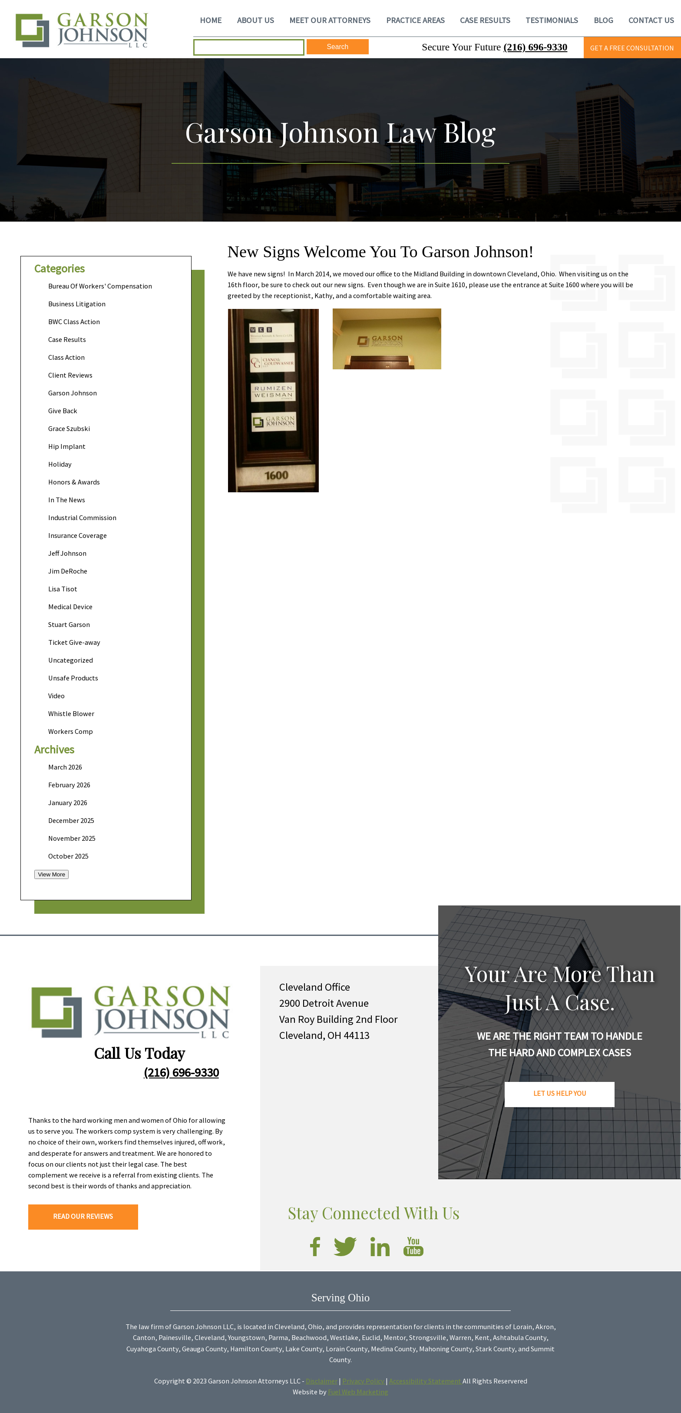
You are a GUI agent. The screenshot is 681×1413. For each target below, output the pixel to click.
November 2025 (72, 838)
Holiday (60, 464)
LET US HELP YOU (559, 1093)
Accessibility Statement (426, 1381)
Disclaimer (321, 1381)
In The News (66, 499)
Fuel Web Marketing (358, 1391)
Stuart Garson (69, 624)
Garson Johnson (72, 392)
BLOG (603, 20)
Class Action (66, 357)
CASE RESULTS (485, 20)
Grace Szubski (69, 428)
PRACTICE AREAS (415, 20)
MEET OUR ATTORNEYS (329, 20)
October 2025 (68, 856)
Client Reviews (70, 375)
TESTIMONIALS (552, 20)
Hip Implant (67, 446)
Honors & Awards (74, 482)
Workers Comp (70, 731)
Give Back (62, 410)
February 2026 (69, 784)
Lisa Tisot (62, 588)
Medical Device (70, 606)
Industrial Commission (82, 517)
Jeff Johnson (67, 553)
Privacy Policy (364, 1381)
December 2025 (71, 820)
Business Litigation (77, 303)
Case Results (67, 339)
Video (56, 695)
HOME (210, 20)
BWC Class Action (74, 321)
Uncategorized (70, 660)
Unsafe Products (73, 677)
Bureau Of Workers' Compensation (100, 286)
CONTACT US (651, 20)
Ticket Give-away (74, 642)
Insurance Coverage (77, 535)
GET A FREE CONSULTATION (632, 47)
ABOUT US (255, 20)
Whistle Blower (71, 713)
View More (51, 874)
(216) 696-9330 (535, 47)
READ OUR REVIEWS (83, 1216)
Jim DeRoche (67, 571)
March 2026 (65, 767)
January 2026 (67, 802)
